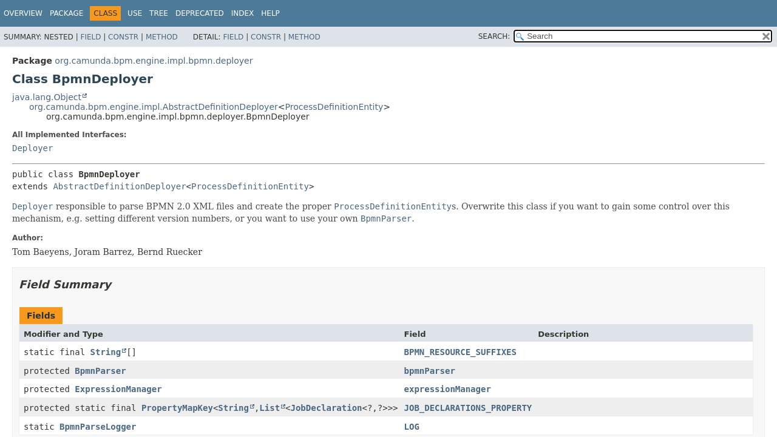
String (105, 352)
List (269, 408)
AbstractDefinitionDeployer (119, 186)
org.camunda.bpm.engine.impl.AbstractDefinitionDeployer (153, 107)
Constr (123, 37)
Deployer (32, 148)
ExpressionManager (118, 389)
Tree (158, 13)
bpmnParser (429, 371)
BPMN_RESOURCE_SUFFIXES (460, 352)
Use (134, 13)
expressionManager (447, 389)
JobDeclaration (326, 408)
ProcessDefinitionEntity (334, 107)
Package (66, 13)
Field (90, 37)
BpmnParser (100, 371)
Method (162, 37)
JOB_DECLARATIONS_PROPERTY (468, 408)
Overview (23, 13)
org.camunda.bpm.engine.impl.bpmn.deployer (154, 61)
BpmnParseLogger (97, 427)
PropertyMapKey (177, 408)
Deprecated (199, 13)
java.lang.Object (46, 97)
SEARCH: (494, 36)
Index (242, 13)
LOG (411, 427)
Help (270, 13)
